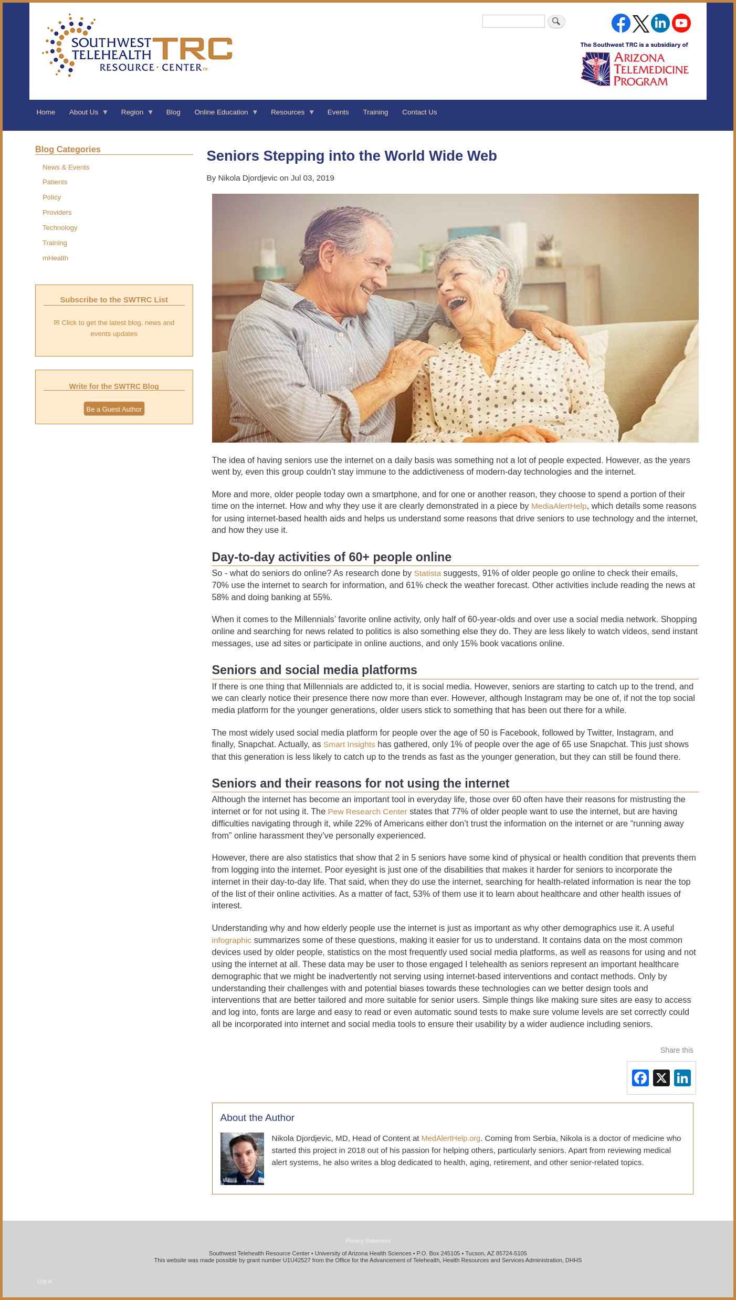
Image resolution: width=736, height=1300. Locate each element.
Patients (55, 182)
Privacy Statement (367, 1241)
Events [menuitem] (338, 112)
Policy (52, 197)
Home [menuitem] (45, 112)
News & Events (66, 167)
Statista (426, 573)
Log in (44, 1281)
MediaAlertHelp (559, 505)
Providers (57, 212)
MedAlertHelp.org (451, 1138)
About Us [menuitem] (85, 115)
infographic (232, 940)
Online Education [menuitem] (223, 115)
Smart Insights (348, 744)
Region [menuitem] (134, 115)
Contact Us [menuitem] (419, 112)
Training (55, 243)
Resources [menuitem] (290, 115)
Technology (60, 228)
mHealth (55, 258)
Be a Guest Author (114, 409)
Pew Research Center (366, 811)
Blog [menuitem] (173, 112)
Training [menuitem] (375, 112)
